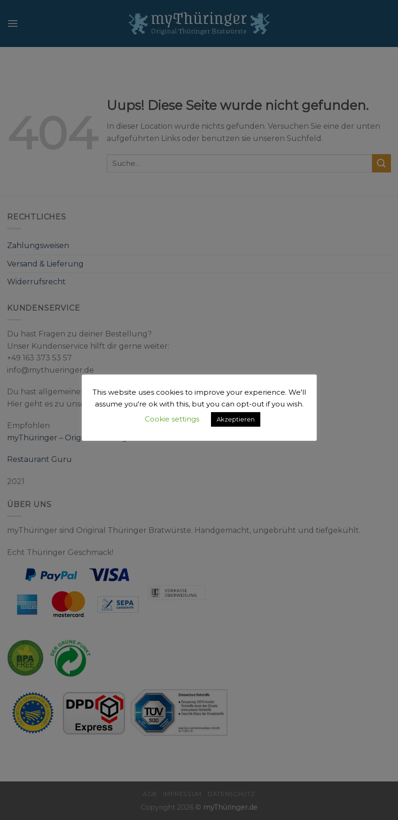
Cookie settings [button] (172, 418)
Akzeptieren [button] (236, 419)
